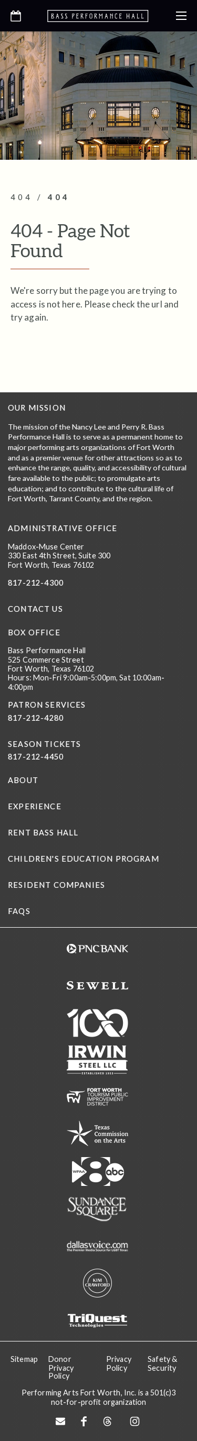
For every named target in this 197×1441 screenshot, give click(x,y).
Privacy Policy (118, 1363)
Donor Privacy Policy (61, 1367)
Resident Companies (56, 885)
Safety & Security (162, 1363)
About (23, 780)
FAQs (19, 911)
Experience (34, 806)
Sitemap (24, 1359)
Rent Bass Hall (43, 832)
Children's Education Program (83, 858)
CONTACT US (35, 608)
